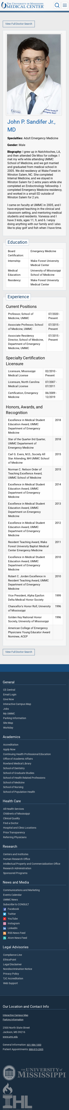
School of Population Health (19, 792)
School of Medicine (13, 782)
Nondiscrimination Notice (17, 969)
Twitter (9, 914)
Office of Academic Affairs (18, 758)
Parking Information (14, 718)
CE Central (9, 689)
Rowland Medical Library (17, 763)
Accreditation (10, 744)
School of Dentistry (14, 768)
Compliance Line (12, 955)
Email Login (9, 694)
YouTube (10, 918)
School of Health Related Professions (24, 777)
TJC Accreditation (13, 978)
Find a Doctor (10, 823)
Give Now (8, 699)
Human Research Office (16, 859)
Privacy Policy (11, 973)
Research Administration (17, 868)
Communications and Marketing (21, 890)
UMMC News (10, 899)
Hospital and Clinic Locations (19, 827)
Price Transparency (14, 832)
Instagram (11, 923)
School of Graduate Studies (18, 773)
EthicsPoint (9, 959)
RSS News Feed (14, 933)
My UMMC (9, 713)
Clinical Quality (11, 818)
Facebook (11, 909)
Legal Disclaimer (12, 964)
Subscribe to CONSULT (16, 904)
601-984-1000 (34, 1044)
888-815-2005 (36, 1049)
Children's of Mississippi (16, 813)
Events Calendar (12, 895)
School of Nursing (13, 787)
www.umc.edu (10, 1036)
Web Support (10, 983)
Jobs (6, 708)
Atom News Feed (15, 938)
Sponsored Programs (15, 873)
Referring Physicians (14, 837)
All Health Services (13, 809)
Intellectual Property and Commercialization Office (31, 863)
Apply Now (9, 749)
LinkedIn (10, 928)
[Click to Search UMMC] (57, 5)
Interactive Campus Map (17, 704)
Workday (8, 727)
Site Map (8, 723)
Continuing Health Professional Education (27, 754)
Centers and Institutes (15, 854)
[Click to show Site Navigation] (64, 5)
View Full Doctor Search (18, 23)
